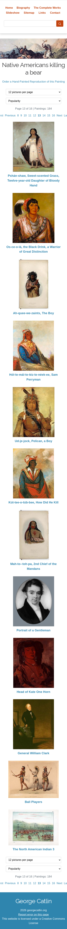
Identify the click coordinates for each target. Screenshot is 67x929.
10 (25, 115)
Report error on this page (33, 914)
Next (59, 115)
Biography (23, 7)
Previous (10, 115)
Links (42, 12)
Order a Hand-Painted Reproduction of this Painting (33, 81)
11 (29, 115)
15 (48, 115)
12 (34, 115)
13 (39, 115)
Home (9, 7)
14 (44, 115)
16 (53, 115)
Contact (55, 12)
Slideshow (13, 12)
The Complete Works (47, 7)
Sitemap (29, 12)
